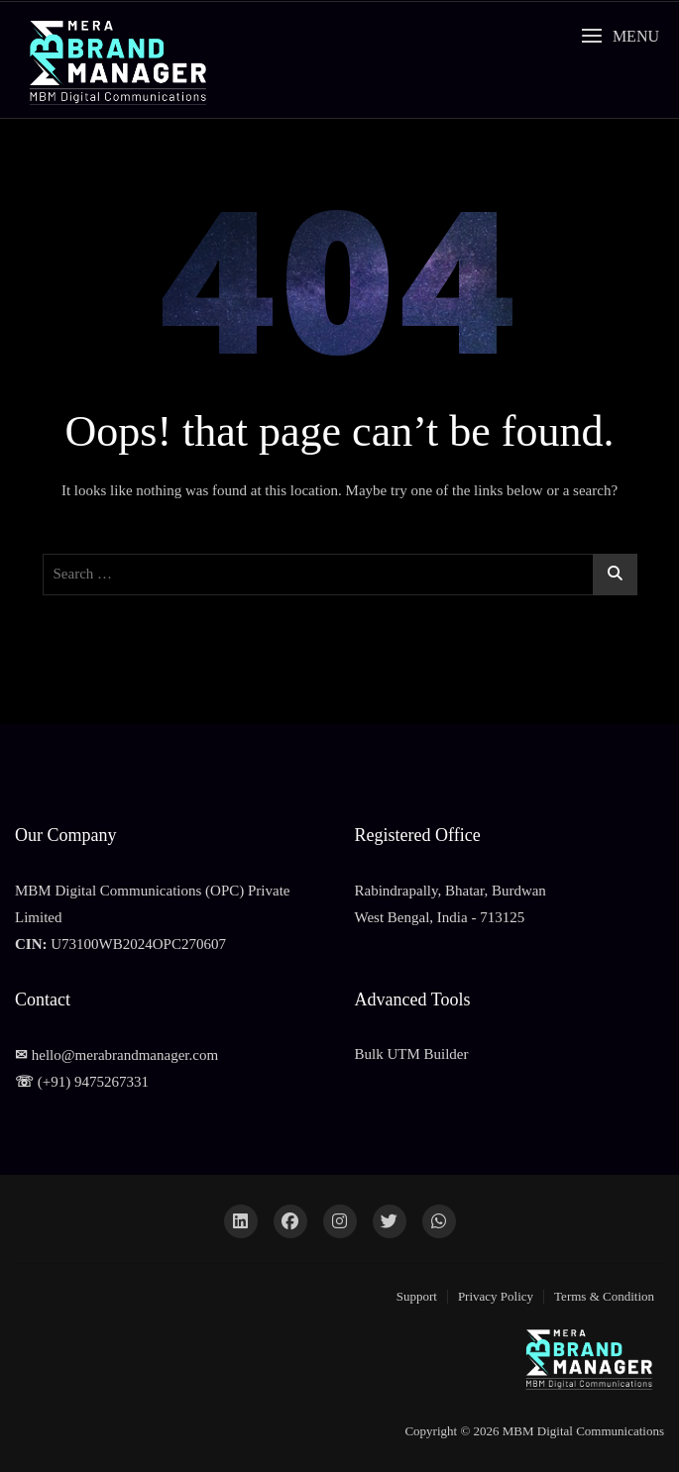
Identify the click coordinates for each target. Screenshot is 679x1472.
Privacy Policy (495, 1296)
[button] (620, 36)
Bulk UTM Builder (412, 1054)
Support (416, 1296)
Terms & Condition (604, 1296)
